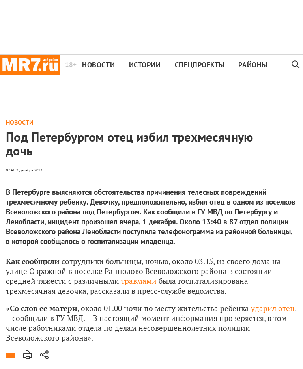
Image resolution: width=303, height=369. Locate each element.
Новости (98, 64)
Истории (145, 64)
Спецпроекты (199, 64)
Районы (252, 64)
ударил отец (273, 308)
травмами (139, 281)
